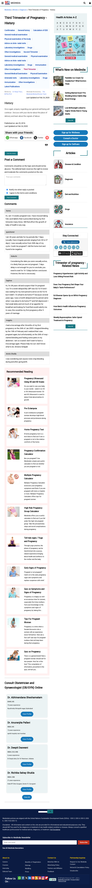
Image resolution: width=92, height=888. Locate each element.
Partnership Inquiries (77, 858)
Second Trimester (31, 52)
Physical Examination (38, 74)
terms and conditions (28, 193)
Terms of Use (62, 881)
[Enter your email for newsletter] (40, 842)
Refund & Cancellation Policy (79, 867)
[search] (42, 812)
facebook (22, 878)
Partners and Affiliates (55, 868)
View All (27, 797)
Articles (15, 10)
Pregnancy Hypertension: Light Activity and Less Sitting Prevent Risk (70, 275)
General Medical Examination (16, 74)
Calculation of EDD (40, 30)
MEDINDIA (12, 3)
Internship (6, 868)
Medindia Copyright (64, 879)
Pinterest (32, 878)
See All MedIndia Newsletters (13, 848)
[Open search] (84, 3)
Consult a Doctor (70, 138)
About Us (6, 858)
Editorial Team (7, 871)
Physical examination (39, 56)
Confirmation (10, 30)
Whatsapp (12, 137)
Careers (5, 862)
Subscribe (83, 842)
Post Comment (11, 197)
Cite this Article (11, 153)
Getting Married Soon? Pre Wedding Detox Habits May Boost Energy (75, 96)
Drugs (30, 48)
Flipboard (46, 878)
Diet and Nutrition (72, 194)
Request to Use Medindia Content (78, 863)
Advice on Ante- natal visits (15, 43)
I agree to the (23, 193)
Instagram (43, 878)
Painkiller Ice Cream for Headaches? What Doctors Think (75, 81)
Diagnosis (23, 10)
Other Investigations (27, 82)
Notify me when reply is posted (21, 190)
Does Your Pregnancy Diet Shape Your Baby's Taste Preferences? (68, 286)
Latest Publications (12, 86)
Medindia (8, 10)
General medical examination (16, 35)
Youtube (39, 878)
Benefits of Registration (33, 862)
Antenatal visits (11, 78)
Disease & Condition (73, 164)
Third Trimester (30, 69)
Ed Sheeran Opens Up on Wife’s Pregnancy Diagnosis (70, 297)
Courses (5, 865)
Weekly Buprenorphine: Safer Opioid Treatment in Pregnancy (67, 318)
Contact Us (52, 858)
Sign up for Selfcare (70, 144)
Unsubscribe (74, 871)
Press (27, 872)
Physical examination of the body (18, 39)
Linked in (29, 878)
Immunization (40, 65)
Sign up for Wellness (71, 132)
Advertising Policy (53, 865)
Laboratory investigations (15, 48)
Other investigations (13, 52)
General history (24, 30)
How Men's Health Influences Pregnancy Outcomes (69, 307)
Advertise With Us (53, 862)
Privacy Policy (75, 879)
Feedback (51, 871)
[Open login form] (90, 3)
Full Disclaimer (55, 830)
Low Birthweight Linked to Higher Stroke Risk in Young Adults (76, 111)
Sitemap (27, 865)
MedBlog (28, 868)
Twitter (38, 137)
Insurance (69, 224)
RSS (36, 878)
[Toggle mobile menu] (2, 3)
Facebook (26, 137)
